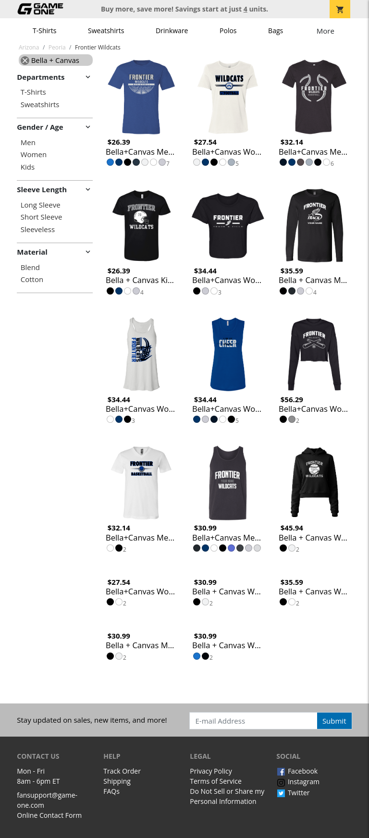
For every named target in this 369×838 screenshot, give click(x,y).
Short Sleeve (41, 217)
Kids (28, 167)
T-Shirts (44, 30)
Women (34, 154)
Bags (275, 30)
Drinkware (172, 30)
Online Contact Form (49, 815)
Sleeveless (38, 229)
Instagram (298, 781)
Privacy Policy (211, 771)
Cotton (32, 279)
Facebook (297, 771)
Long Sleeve (41, 205)
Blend (30, 267)
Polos (228, 30)
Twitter (292, 792)
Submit (334, 721)
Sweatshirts (106, 30)
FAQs (111, 791)
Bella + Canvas (50, 60)
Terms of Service (216, 781)
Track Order (122, 771)
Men (28, 142)
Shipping (117, 781)
